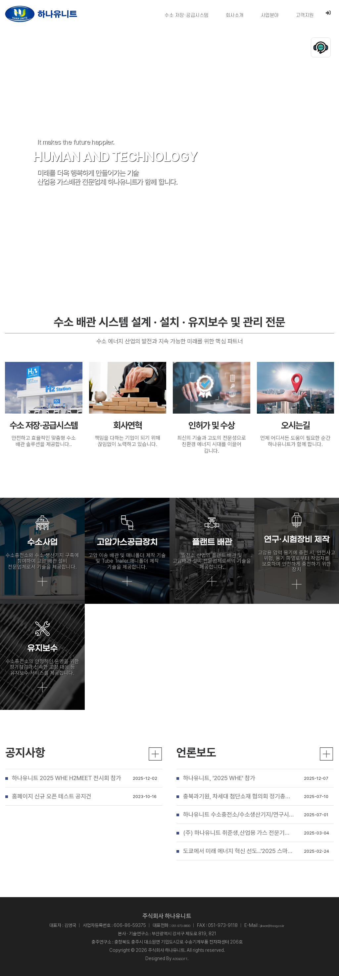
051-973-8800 (173, 925)
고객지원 (305, 15)
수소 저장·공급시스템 (186, 15)
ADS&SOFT (180, 958)
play (301, 263)
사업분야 (269, 15)
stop (324, 263)
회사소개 (234, 15)
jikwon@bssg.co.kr (279, 925)
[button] (163, 263)
